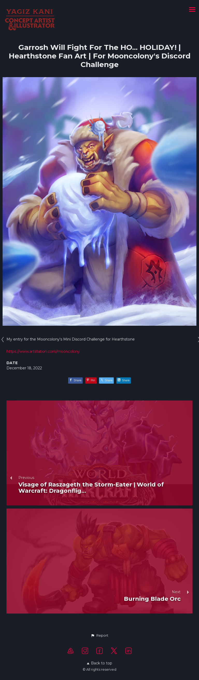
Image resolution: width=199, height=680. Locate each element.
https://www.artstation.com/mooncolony (43, 351)
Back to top (99, 663)
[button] (99, 636)
